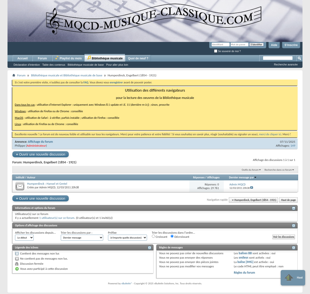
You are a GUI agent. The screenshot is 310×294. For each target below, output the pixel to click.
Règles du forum (244, 272)
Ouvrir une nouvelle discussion (40, 154)
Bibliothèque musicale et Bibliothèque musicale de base (66, 75)
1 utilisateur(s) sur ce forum (56, 218)
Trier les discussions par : (77, 232)
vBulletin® (126, 283)
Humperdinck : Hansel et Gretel (47, 183)
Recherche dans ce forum (278, 169)
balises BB (245, 253)
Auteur (31, 177)
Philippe (20, 145)
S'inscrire (291, 45)
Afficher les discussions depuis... (35, 232)
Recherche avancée (286, 64)
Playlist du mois (68, 58)
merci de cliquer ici (270, 134)
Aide (274, 45)
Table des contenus (53, 64)
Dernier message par (243, 177)
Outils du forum (250, 169)
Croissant (160, 236)
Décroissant (179, 236)
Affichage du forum (40, 141)
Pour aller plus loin (117, 64)
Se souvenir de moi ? (227, 51)
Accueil (22, 58)
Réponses (199, 177)
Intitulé (20, 177)
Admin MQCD (47, 187)
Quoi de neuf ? (138, 58)
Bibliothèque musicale (105, 58)
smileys (243, 257)
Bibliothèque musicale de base (86, 64)
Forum (42, 58)
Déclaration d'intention (27, 64)
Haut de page (288, 200)
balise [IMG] (245, 262)
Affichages (213, 177)
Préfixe (112, 232)
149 (292, 145)
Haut (293, 278)
